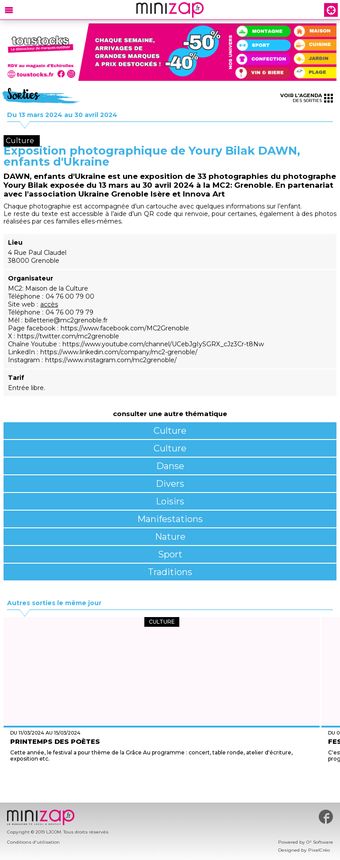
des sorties (306, 97)
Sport (170, 554)
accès (49, 304)
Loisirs (170, 501)
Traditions (170, 572)
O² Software (319, 842)
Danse (170, 466)
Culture (170, 430)
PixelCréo (319, 850)
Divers (170, 483)
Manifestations (170, 519)
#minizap (326, 817)
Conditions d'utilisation (33, 842)
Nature (170, 536)
